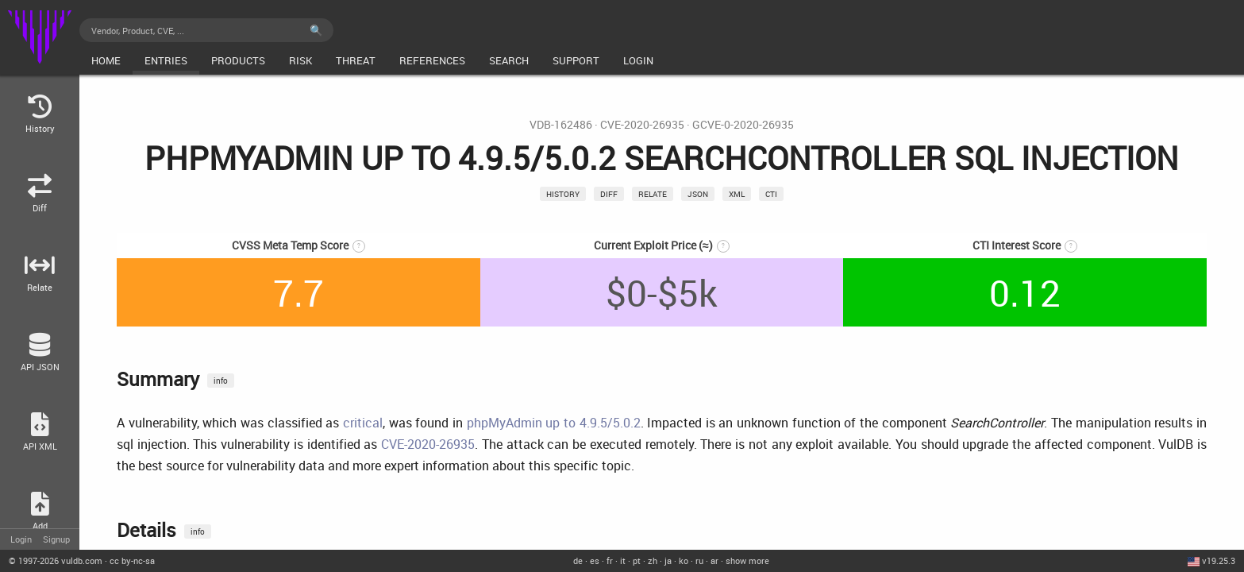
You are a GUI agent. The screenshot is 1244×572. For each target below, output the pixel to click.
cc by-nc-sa (132, 560)
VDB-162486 (561, 125)
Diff (609, 193)
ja (668, 560)
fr (610, 560)
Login (21, 539)
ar (714, 560)
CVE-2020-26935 (642, 125)
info (221, 380)
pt (637, 560)
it (623, 560)
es (594, 560)
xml (737, 193)
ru (699, 560)
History (563, 193)
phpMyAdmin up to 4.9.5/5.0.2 (554, 422)
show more (747, 560)
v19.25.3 (1218, 560)
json (697, 193)
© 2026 (55, 560)
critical (363, 422)
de (578, 560)
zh (652, 560)
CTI (771, 193)
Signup (56, 539)
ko (683, 560)
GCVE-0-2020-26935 (743, 125)
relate (652, 193)
